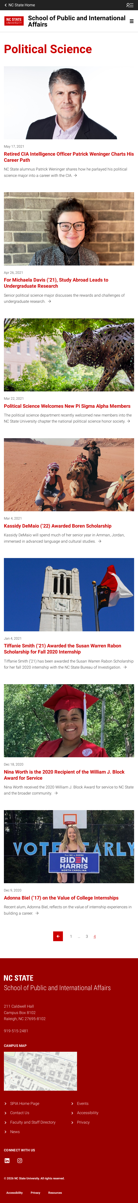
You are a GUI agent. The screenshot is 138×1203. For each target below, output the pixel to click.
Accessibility (88, 1112)
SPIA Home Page (24, 1103)
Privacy (83, 1122)
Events (83, 1103)
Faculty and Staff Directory (33, 1122)
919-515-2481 (16, 1031)
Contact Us (19, 1112)
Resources (55, 1192)
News (15, 1131)
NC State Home (19, 5)
